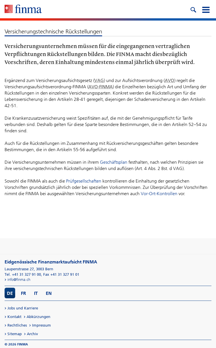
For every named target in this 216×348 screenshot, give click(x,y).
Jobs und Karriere (22, 308)
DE (10, 293)
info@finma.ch (18, 279)
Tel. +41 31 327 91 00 (23, 274)
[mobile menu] (205, 9)
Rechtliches (17, 325)
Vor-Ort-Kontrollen (159, 193)
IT (36, 293)
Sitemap (14, 334)
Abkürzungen (38, 317)
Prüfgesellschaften (83, 181)
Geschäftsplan (113, 162)
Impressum (41, 325)
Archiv (32, 334)
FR (23, 293)
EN (49, 293)
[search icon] (193, 9)
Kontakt (14, 317)
